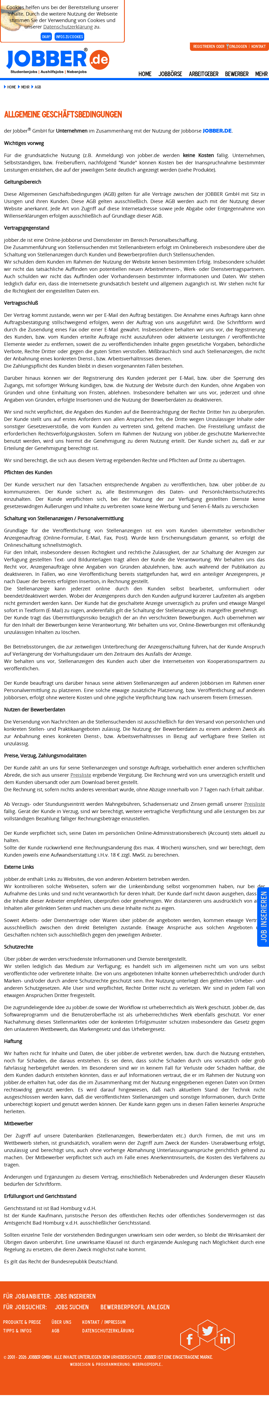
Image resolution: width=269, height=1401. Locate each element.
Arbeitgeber (203, 74)
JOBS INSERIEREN (75, 1296)
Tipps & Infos (17, 1330)
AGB (55, 1330)
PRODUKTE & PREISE (22, 1322)
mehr (261, 74)
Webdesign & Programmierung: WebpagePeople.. (116, 1364)
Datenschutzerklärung (68, 23)
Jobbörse (170, 74)
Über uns (62, 1322)
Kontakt (259, 46)
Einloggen (238, 46)
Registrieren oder (208, 46)
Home (145, 74)
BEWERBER (237, 74)
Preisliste (80, 775)
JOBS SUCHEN (72, 1307)
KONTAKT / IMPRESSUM (104, 1322)
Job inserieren (263, 917)
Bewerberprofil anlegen (135, 1307)
